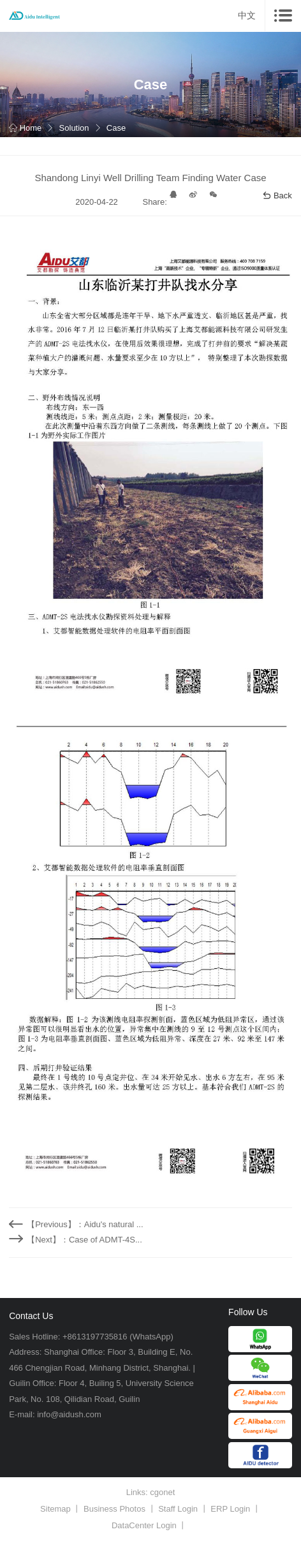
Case (116, 128)
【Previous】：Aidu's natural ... (85, 1224)
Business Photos (114, 1509)
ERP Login (230, 1509)
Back (276, 196)
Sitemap (55, 1509)
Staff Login (178, 1509)
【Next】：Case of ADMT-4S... (84, 1239)
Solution (74, 128)
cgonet (162, 1492)
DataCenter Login (144, 1525)
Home (25, 128)
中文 (247, 15)
